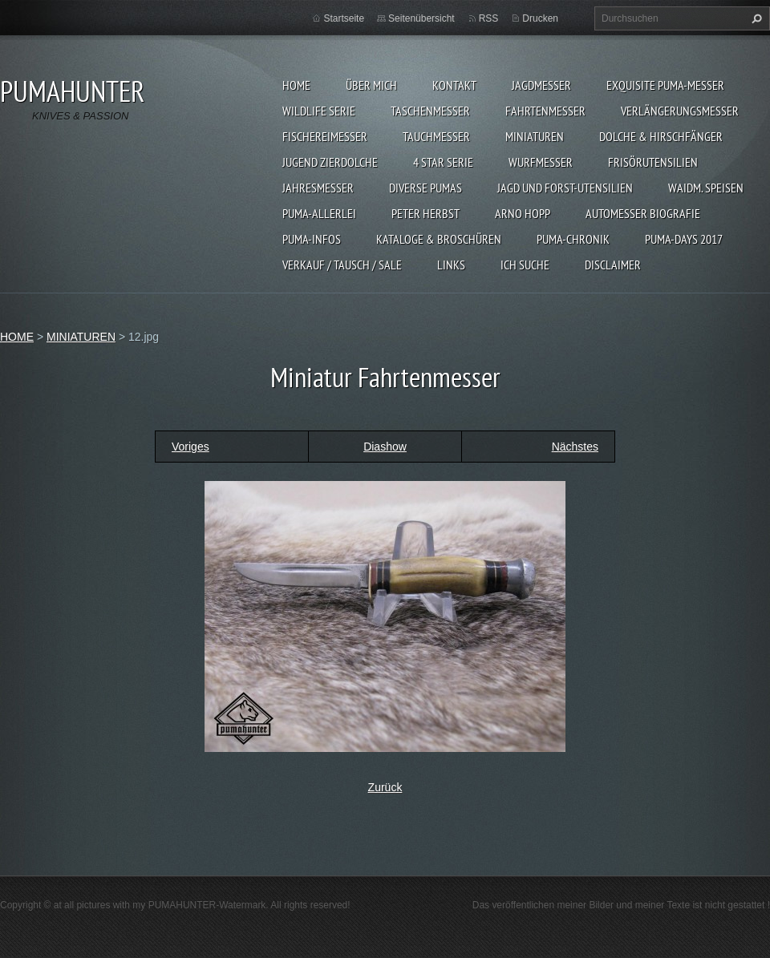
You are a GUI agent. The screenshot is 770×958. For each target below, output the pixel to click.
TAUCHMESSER (436, 136)
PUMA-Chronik (573, 239)
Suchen (755, 18)
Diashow (385, 446)
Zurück (385, 787)
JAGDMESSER (541, 85)
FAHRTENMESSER (545, 111)
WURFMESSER (541, 162)
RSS (489, 18)
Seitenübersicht (421, 18)
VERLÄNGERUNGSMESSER (680, 111)
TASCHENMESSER (430, 111)
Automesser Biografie (643, 213)
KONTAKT (454, 85)
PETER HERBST (425, 213)
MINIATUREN (534, 136)
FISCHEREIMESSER (324, 136)
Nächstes (575, 446)
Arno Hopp (522, 213)
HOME (296, 85)
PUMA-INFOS (311, 239)
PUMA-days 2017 (684, 239)
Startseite (343, 18)
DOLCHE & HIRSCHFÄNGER (661, 136)
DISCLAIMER (613, 265)
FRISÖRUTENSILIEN (653, 162)
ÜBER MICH (371, 85)
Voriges (190, 446)
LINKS (451, 265)
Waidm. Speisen (706, 188)
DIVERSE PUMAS (425, 188)
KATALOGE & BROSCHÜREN (438, 239)
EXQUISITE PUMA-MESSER (665, 85)
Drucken (540, 18)
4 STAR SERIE (443, 162)
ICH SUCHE (524, 265)
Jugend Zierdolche (330, 162)
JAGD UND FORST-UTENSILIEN (565, 188)
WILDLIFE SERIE (318, 111)
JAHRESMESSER (318, 188)
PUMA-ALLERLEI (319, 213)
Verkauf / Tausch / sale (342, 265)
